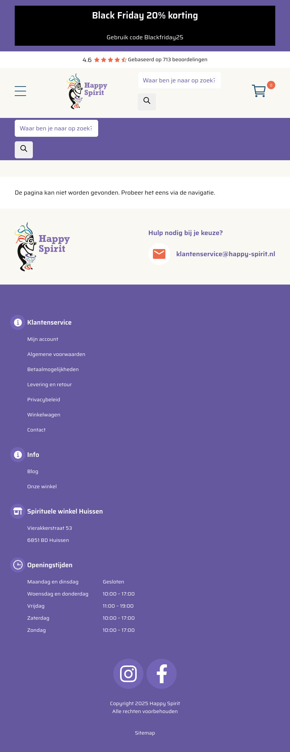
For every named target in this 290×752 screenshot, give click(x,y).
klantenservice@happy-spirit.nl (225, 254)
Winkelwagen (43, 414)
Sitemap (145, 733)
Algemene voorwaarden (56, 354)
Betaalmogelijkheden (53, 369)
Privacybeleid (43, 399)
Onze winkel (42, 486)
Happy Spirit (165, 703)
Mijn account (42, 339)
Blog (32, 471)
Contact (36, 430)
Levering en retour (49, 384)
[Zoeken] (147, 101)
